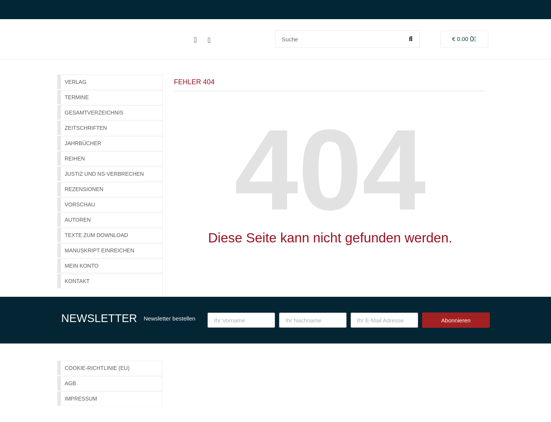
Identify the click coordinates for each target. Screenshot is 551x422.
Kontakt (77, 281)
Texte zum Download (96, 235)
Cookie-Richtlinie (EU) (97, 368)
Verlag (75, 82)
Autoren (78, 220)
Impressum (81, 399)
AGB (70, 383)
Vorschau (80, 204)
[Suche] (410, 39)
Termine (77, 97)
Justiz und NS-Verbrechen (104, 174)
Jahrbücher (83, 143)
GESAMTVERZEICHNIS (94, 113)
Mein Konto (81, 266)
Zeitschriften (86, 128)
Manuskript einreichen (99, 250)
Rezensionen (84, 189)
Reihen (75, 158)
